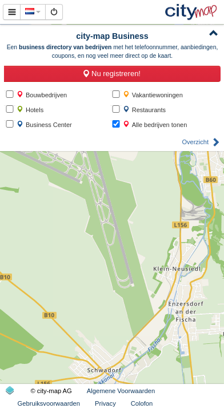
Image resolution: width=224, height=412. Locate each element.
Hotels (30, 109)
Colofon (142, 403)
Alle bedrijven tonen (155, 124)
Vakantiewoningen (153, 94)
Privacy (105, 403)
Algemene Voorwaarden (121, 390)
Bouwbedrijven (42, 94)
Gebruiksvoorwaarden (49, 403)
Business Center (44, 124)
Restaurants (144, 109)
